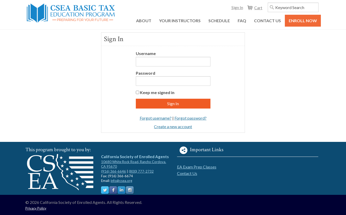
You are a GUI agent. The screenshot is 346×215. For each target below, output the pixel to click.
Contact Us (187, 173)
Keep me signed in (157, 92)
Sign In (237, 7)
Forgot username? (156, 118)
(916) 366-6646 (113, 171)
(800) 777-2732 (141, 171)
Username (146, 53)
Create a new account (173, 126)
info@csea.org (121, 181)
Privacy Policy (35, 208)
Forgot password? (190, 118)
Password (145, 73)
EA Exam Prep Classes (196, 166)
